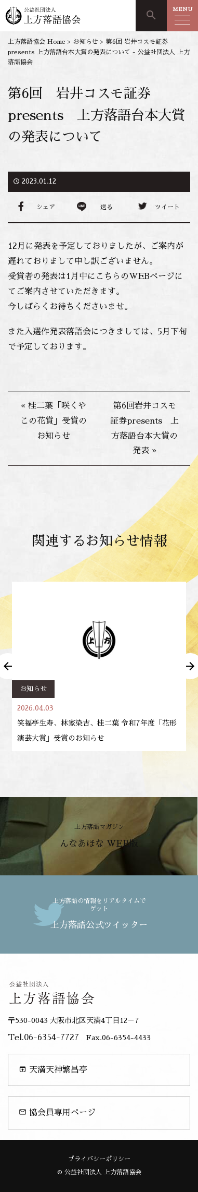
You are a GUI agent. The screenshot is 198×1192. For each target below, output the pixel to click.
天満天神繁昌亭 (53, 1069)
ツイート (167, 207)
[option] (99, 666)
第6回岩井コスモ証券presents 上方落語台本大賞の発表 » (144, 428)
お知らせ (33, 688)
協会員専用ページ (57, 1112)
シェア (45, 207)
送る (106, 207)
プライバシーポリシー (99, 1159)
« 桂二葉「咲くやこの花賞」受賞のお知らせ (53, 421)
